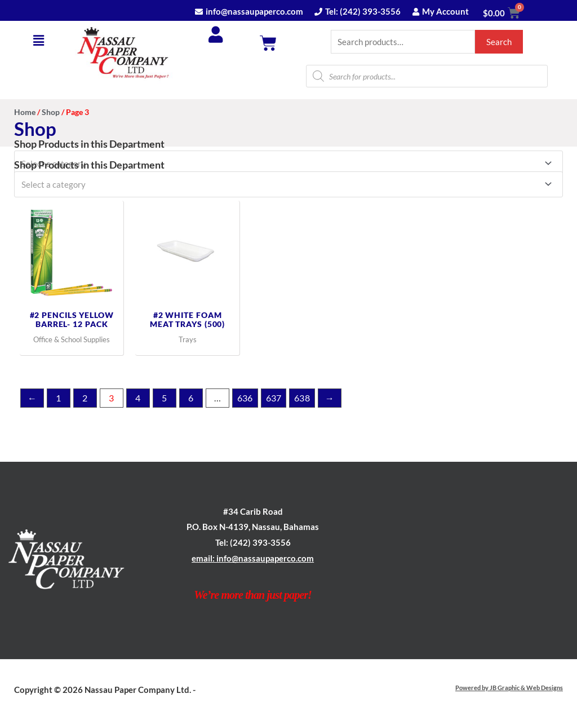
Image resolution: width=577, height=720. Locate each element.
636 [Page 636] (245, 397)
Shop (51, 112)
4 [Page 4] (137, 397)
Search (499, 42)
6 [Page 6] (190, 397)
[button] (38, 40)
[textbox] (283, 183)
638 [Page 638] (302, 397)
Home (24, 112)
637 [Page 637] (274, 397)
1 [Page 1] (58, 397)
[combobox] (288, 184)
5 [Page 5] (164, 397)
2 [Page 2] (84, 397)
